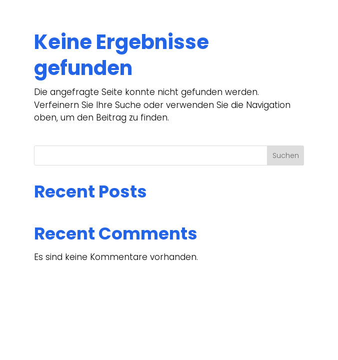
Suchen (285, 155)
